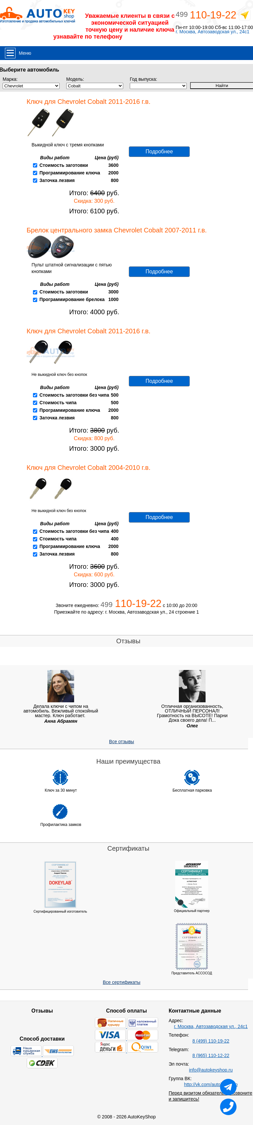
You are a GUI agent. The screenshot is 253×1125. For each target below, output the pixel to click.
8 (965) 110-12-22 (210, 1055)
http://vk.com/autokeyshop (211, 1084)
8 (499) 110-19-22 (210, 1041)
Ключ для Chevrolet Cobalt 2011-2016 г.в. (89, 101)
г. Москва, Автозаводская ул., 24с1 (212, 32)
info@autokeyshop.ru (211, 1070)
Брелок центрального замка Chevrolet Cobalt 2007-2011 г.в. (117, 230)
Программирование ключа (70, 172)
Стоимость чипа (58, 402)
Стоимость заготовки (64, 165)
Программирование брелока (72, 299)
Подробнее (159, 151)
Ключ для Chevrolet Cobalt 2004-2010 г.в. (89, 467)
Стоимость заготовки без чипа (74, 395)
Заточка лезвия (57, 180)
